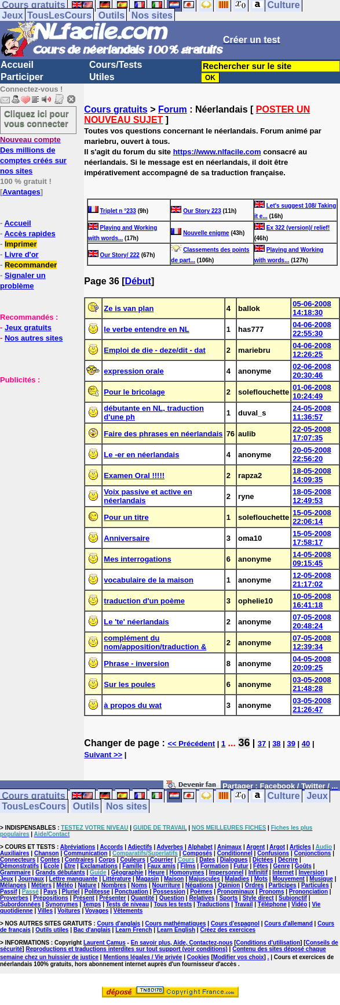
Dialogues (234, 859)
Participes (283, 885)
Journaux (31, 879)
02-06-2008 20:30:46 (312, 370)
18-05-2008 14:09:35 (312, 475)
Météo (64, 885)
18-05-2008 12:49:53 (312, 496)
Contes (50, 859)
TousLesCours (59, 15)
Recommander (31, 265)
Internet (283, 872)
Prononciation (308, 891)
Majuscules (204, 879)
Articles (300, 847)
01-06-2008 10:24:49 (312, 391)
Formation (214, 866)
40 (306, 743)
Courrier (161, 859)
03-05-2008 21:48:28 (312, 684)
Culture (284, 796)
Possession (169, 891)
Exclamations (98, 866)
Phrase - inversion (136, 663)
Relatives (201, 898)
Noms (139, 885)
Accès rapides (29, 233)
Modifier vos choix (238, 957)
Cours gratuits (115, 109)
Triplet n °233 (118, 211)
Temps (92, 904)
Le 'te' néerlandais (136, 621)
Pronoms (271, 891)
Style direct (258, 898)
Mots (261, 879)
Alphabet (200, 847)
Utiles (102, 77)
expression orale (133, 371)
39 (291, 743)
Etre (69, 866)
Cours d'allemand (288, 923)
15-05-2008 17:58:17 (312, 538)
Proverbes (14, 898)
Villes (45, 911)
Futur (240, 866)
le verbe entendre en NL (146, 329)
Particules (315, 885)
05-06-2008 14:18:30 (312, 308)
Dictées (263, 859)
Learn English (176, 930)
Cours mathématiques (175, 923)
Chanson (46, 853)
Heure (156, 872)
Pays (50, 891)
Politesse (97, 891)
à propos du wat (133, 705)
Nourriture (166, 885)
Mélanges (13, 885)
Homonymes (186, 872)
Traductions (213, 904)
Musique (321, 879)
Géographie (127, 872)
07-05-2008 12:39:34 (312, 642)
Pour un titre (126, 517)
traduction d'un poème (144, 601)
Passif (8, 891)
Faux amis (161, 866)
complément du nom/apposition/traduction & (155, 642)
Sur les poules (129, 684)
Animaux (229, 847)
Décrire (288, 859)
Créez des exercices (227, 930)
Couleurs (132, 859)
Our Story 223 (202, 211)
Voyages (96, 911)
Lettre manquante (73, 879)
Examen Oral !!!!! (134, 475)
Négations (199, 885)
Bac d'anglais (92, 930)
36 (244, 743)
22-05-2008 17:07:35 (312, 433)
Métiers (41, 885)
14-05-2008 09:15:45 (312, 558)
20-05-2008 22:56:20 (312, 454)
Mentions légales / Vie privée (142, 957)
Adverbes (170, 847)
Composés (197, 853)
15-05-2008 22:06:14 (312, 517)
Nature (87, 885)
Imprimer (21, 244)
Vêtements (128, 911)
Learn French (133, 930)
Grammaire (15, 872)
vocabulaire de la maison (148, 580)
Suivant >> (103, 754)
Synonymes (61, 904)
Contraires (79, 859)
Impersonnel (226, 872)
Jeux (12, 15)
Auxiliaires (15, 853)
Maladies (237, 879)
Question (171, 898)
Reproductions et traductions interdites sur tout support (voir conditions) (126, 949)
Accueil (17, 65)
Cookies (198, 957)
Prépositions (50, 898)
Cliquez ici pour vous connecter (36, 118)
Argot (277, 847)
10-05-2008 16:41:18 (312, 600)
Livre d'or (22, 254)
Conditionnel (235, 853)
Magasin (147, 879)
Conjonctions (312, 853)
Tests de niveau (127, 904)
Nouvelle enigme (206, 233)
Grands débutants (60, 872)
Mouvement (288, 879)
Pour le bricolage (134, 392)
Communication (86, 853)
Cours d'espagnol (235, 923)
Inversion (311, 872)
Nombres (113, 885)
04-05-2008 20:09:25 (312, 663)
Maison (174, 879)
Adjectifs (139, 847)
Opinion (229, 885)
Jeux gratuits (28, 327)
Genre (281, 866)
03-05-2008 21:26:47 (312, 705)
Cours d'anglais (119, 923)
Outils (111, 15)
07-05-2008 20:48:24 (312, 621)
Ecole (52, 866)
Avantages (21, 191)
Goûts (303, 866)
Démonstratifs (19, 866)
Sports (229, 898)
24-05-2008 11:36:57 (312, 412)
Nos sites (152, 15)
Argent (255, 847)
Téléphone (272, 904)
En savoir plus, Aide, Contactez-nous (182, 942)
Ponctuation (131, 891)
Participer (22, 77)
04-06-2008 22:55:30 (312, 329)
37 (262, 743)
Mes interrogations (137, 559)
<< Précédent (191, 743)
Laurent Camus (104, 942)
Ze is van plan (128, 308)
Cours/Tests (115, 65)
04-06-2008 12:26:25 (312, 350)
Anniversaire (126, 538)
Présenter (112, 898)
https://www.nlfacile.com (217, 151)
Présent (83, 898)
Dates (207, 859)
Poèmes (201, 891)
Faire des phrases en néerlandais (163, 433)
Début (138, 281)
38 (276, 743)
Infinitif (258, 872)
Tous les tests (172, 904)
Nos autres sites (34, 338)
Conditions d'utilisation (268, 942)
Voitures (68, 911)
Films (187, 866)
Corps (106, 859)
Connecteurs (17, 859)
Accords (111, 847)
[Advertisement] (35, 443)
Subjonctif (293, 898)
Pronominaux (235, 891)
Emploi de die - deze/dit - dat (155, 350)
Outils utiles (51, 930)
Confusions (273, 853)
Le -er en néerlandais (141, 454)
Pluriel (71, 891)
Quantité (143, 898)
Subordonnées (20, 904)
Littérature (117, 879)
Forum (172, 109)
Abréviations (78, 847)
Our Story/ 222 (120, 255)
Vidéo (299, 904)
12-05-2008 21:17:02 (312, 579)
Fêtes (260, 866)
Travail (244, 904)
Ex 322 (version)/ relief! (298, 228)
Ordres (254, 885)
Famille (132, 866)
